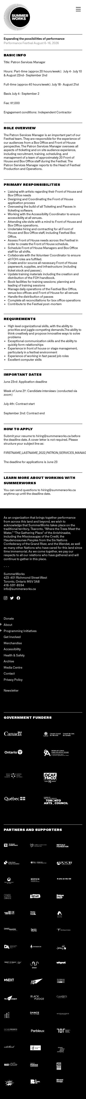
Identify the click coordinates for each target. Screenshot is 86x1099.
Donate (9, 618)
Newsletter (11, 690)
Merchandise (13, 643)
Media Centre (13, 667)
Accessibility (12, 649)
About (8, 624)
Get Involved (12, 636)
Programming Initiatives (20, 630)
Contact (9, 673)
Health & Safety (14, 655)
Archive (9, 661)
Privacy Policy (13, 679)
